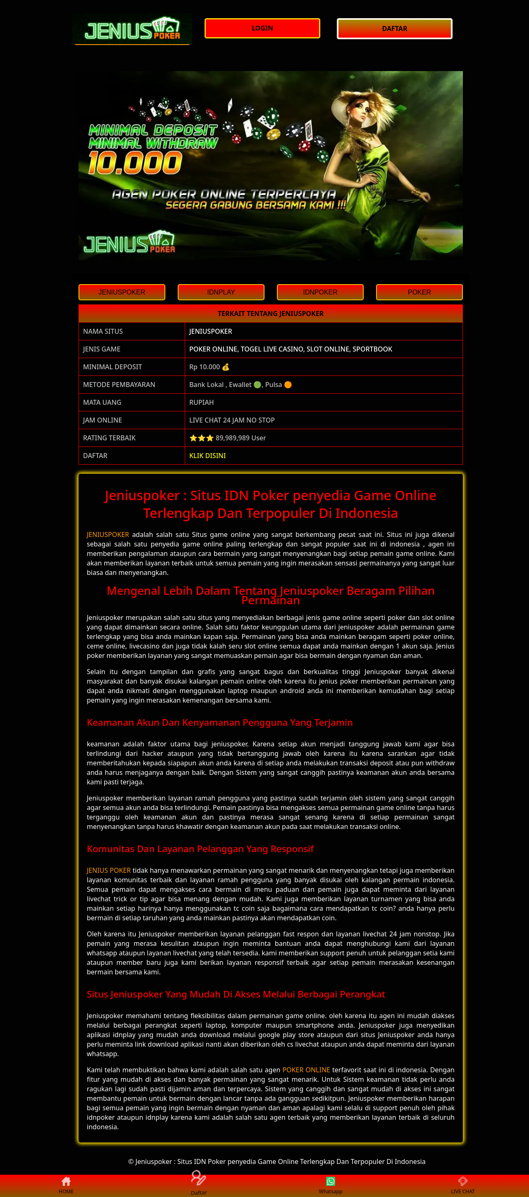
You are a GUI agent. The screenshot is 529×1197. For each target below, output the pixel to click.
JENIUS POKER (109, 870)
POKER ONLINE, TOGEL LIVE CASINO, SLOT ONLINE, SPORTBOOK (290, 349)
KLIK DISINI (207, 455)
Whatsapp (331, 1186)
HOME (66, 1186)
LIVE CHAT (462, 1186)
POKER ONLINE (306, 1069)
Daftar (198, 1186)
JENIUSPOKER (210, 331)
